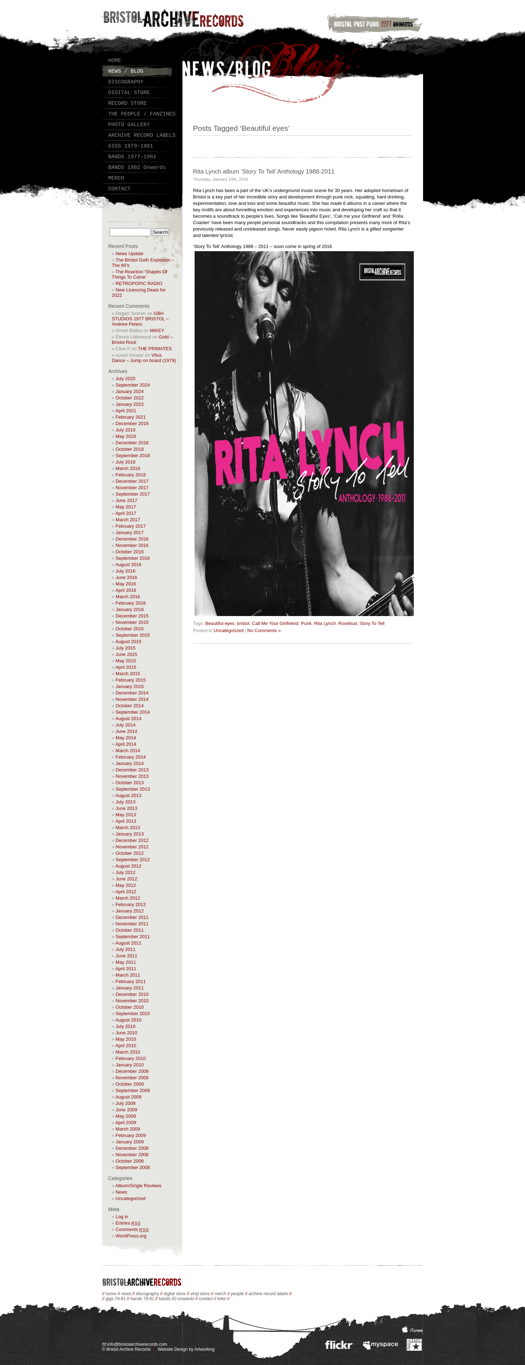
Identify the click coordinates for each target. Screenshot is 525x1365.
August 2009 (128, 1097)
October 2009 (129, 1084)
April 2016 (126, 590)
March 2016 (127, 596)
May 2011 (125, 962)
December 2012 (132, 840)
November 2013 (132, 776)
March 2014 (127, 750)
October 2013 (129, 782)
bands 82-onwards (176, 1298)
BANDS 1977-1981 (132, 157)
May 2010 (125, 1039)
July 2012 (125, 872)
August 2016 (128, 564)
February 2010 (130, 1058)
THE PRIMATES (155, 348)
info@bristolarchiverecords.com (135, 1344)
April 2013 (126, 821)
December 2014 (132, 693)
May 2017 (125, 507)
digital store (174, 1293)
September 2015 (132, 635)
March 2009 (127, 1129)
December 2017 (132, 481)
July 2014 (125, 725)
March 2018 (127, 468)
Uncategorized (130, 1198)
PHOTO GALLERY (129, 125)
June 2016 (126, 577)
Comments (132, 1229)
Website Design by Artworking (186, 1349)
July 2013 (125, 802)
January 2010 (129, 1064)
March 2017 (127, 519)
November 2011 (132, 923)
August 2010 (128, 1020)
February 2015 (130, 680)
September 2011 (132, 936)
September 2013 (132, 789)
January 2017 (129, 532)
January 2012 (129, 911)
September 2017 (132, 494)
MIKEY (157, 330)
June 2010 (126, 1032)
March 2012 (127, 898)
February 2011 (130, 981)
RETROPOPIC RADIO (138, 283)
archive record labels (268, 1293)
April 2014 (126, 744)
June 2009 (126, 1109)
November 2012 (132, 846)
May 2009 (125, 1116)
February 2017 (130, 526)
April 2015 (126, 667)
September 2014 (132, 712)
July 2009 (125, 1103)
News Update (129, 253)
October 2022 (129, 397)
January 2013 (129, 834)
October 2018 (129, 449)
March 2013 (127, 827)
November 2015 (132, 622)
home (111, 1293)
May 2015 (125, 660)
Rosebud (347, 623)
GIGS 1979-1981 (130, 146)
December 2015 (132, 616)
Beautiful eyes (220, 623)
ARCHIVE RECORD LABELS (142, 136)
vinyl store (200, 1293)
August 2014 (128, 718)
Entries (128, 1223)
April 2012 (126, 891)
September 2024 (132, 385)
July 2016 (125, 571)
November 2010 (132, 1000)
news (126, 1293)
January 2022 (129, 404)
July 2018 (125, 462)
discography (147, 1293)
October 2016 (129, 551)
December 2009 (132, 1071)
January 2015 (129, 686)
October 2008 (129, 1161)
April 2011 (126, 968)
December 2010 (132, 994)
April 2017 (126, 513)
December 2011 (132, 917)
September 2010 (132, 1013)
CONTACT (119, 189)
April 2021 (126, 410)
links (221, 1298)
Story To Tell (372, 623)
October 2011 (129, 930)
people (237, 1293)
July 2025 (125, 378)
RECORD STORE (127, 103)
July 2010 (125, 1026)
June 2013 (126, 808)
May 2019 (125, 436)
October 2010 (129, 1007)
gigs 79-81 (116, 1298)
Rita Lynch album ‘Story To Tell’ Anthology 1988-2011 (264, 171)
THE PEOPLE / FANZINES (142, 114)
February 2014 (130, 757)
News (121, 1192)
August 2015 (128, 641)
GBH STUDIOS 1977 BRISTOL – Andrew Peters (140, 319)
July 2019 (125, 430)
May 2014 (125, 737)
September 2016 (132, 558)
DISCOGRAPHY (126, 82)
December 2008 (132, 1148)
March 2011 (127, 975)
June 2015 (126, 654)
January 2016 (129, 609)
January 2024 (129, 391)
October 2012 (129, 853)
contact (206, 1298)
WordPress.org (130, 1236)
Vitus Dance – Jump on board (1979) (144, 357)
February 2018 (130, 474)
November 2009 (132, 1077)
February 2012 (130, 904)
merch (220, 1293)
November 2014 (132, 699)
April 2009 (126, 1122)
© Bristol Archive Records (126, 1349)
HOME (114, 61)
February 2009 (130, 1135)
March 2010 (127, 1052)
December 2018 (132, 442)
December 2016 (132, 539)
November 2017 (132, 487)
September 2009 (132, 1090)
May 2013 (125, 814)
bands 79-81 (142, 1298)
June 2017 (126, 500)
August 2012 (128, 866)
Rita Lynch (325, 623)
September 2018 (132, 455)
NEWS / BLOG (126, 71)
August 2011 (128, 943)
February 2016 (130, 603)
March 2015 (127, 673)
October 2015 (129, 628)
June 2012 (126, 878)
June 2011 (126, 955)
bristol (243, 623)
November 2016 (132, 545)
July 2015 (125, 648)
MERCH (116, 178)
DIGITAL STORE (129, 93)
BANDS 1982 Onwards (137, 168)
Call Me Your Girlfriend (275, 623)
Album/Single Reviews (138, 1185)
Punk (306, 623)
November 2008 (132, 1154)
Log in (121, 1216)
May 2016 (125, 583)
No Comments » (264, 630)
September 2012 (132, 859)
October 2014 (129, 705)
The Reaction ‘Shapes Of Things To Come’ (140, 274)
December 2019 (132, 423)
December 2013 (132, 769)
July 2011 (125, 949)
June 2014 (126, 731)
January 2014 (129, 763)
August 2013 (128, 795)
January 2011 (129, 988)
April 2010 (126, 1045)
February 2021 (130, 417)
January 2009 (129, 1141)
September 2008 (132, 1167)
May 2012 (125, 885)
